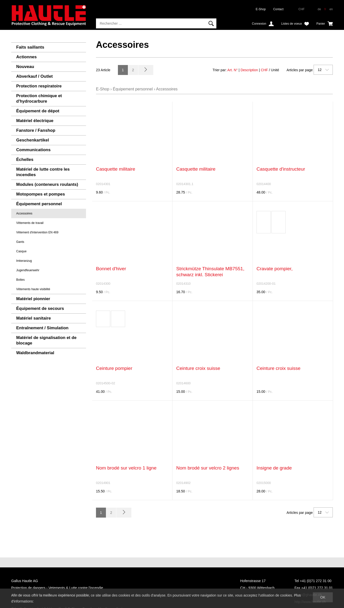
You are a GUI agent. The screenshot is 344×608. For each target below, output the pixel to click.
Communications (33, 149)
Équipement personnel (39, 204)
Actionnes (26, 57)
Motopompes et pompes (40, 194)
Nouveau (25, 66)
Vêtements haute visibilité (33, 289)
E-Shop (261, 9)
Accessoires (24, 213)
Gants (20, 242)
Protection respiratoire (39, 86)
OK (322, 597)
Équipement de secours (40, 308)
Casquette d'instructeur (281, 169)
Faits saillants (30, 47)
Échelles (24, 159)
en (331, 9)
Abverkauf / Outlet (34, 76)
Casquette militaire (115, 169)
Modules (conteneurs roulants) (47, 184)
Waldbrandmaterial (35, 352)
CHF (264, 70)
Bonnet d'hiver (111, 268)
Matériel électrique (34, 120)
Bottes (20, 279)
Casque (21, 251)
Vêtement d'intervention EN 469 (37, 232)
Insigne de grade (274, 468)
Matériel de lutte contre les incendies (43, 172)
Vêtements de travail (29, 223)
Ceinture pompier (114, 368)
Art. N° (232, 70)
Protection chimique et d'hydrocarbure (39, 98)
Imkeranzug (24, 261)
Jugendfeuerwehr (27, 270)
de (319, 9)
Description (249, 70)
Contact (278, 9)
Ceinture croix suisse (198, 368)
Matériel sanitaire (33, 318)
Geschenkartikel (32, 140)
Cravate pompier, (275, 268)
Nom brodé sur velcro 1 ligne (126, 468)
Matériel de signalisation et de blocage (46, 340)
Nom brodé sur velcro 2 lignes (207, 468)
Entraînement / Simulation (42, 328)
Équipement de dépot (37, 111)
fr (325, 9)
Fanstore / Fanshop (35, 130)
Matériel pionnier (33, 298)
